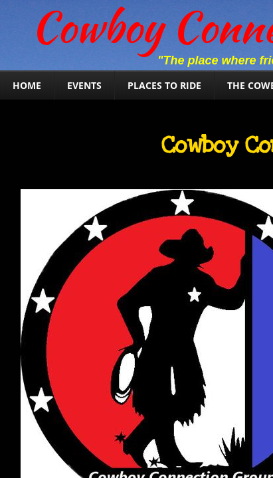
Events (84, 85)
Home (27, 85)
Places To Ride (164, 85)
